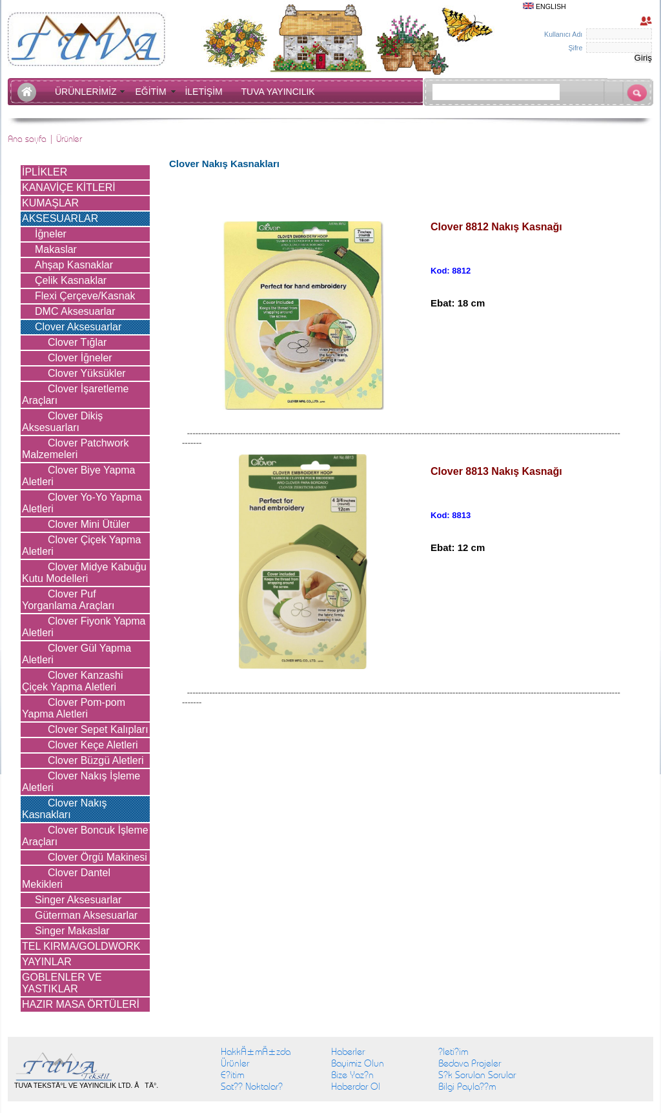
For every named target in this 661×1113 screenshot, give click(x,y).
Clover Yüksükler (87, 373)
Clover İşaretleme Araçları (75, 394)
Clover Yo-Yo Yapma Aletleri (82, 503)
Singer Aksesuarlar (78, 899)
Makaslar (56, 249)
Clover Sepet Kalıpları (98, 729)
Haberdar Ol (355, 1086)
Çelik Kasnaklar (71, 280)
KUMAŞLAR (50, 202)
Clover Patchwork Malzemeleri (75, 448)
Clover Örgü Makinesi (97, 857)
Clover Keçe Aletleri (93, 744)
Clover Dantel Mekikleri (66, 878)
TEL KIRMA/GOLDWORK (81, 946)
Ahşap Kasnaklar (74, 264)
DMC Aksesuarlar (75, 311)
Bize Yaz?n (352, 1075)
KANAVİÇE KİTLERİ (69, 187)
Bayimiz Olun (357, 1063)
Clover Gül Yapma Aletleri (76, 654)
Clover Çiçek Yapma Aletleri (81, 545)
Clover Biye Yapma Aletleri (78, 476)
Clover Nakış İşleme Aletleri (81, 781)
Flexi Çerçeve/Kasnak (85, 295)
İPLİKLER (44, 171)
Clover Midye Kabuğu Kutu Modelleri (84, 572)
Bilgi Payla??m (467, 1086)
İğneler (50, 233)
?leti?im (453, 1052)
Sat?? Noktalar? (252, 1086)
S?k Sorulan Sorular (477, 1075)
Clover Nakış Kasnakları (64, 808)
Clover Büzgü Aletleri (96, 760)
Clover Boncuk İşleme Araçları (85, 836)
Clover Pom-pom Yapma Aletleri (73, 708)
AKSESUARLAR (60, 218)
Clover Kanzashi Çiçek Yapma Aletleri (72, 681)
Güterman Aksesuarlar (86, 915)
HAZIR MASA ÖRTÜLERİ (80, 1004)
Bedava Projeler (469, 1063)
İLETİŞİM (206, 91)
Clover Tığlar (77, 342)
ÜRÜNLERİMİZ (88, 91)
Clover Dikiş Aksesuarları (62, 421)
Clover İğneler (80, 357)
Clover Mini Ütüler (89, 524)
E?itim (232, 1075)
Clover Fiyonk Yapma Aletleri (83, 627)
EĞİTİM (153, 91)
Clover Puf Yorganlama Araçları (68, 599)
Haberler (348, 1052)
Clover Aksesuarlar (78, 326)
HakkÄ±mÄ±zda (255, 1052)
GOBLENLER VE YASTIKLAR (62, 983)
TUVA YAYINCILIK (278, 91)
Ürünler (235, 1063)
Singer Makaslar (72, 930)
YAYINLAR (47, 961)
